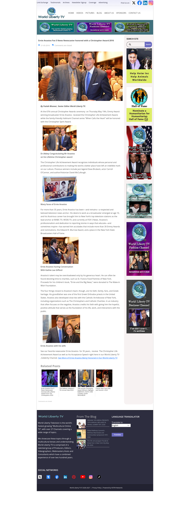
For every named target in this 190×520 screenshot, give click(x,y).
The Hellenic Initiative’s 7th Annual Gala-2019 (66, 389)
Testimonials (55, 2)
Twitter (134, 3)
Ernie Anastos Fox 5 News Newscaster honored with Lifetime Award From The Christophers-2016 (48, 392)
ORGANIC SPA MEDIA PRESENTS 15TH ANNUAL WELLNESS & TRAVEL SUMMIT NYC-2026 (92, 422)
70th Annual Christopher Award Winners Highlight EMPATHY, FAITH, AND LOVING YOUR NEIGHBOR (85, 392)
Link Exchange (42, 2)
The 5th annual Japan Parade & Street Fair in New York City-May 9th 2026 (93, 437)
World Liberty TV (75, 488)
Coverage (92, 2)
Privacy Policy (96, 488)
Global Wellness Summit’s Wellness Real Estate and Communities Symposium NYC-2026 (92, 430)
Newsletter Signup (79, 2)
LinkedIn (145, 3)
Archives (66, 2)
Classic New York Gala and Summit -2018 (103, 389)
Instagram (151, 3)
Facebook (139, 3)
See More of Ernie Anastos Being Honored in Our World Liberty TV (87, 358)
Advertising (103, 2)
